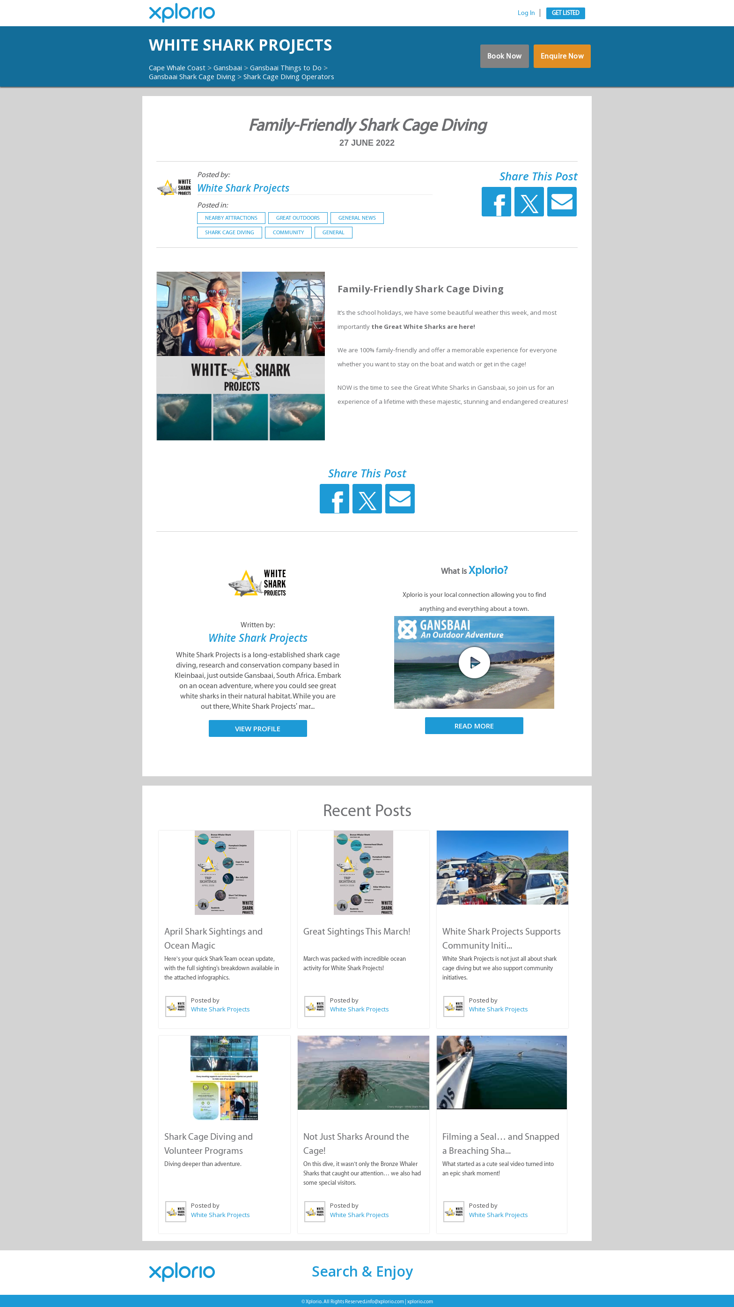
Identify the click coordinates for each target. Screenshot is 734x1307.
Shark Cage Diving (229, 232)
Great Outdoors (298, 218)
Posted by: (213, 174)
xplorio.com (420, 1300)
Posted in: (212, 205)
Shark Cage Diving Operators (307, 76)
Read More (474, 725)
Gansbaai (236, 67)
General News (357, 218)
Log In (526, 13)
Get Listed (566, 12)
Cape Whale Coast (181, 67)
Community (288, 232)
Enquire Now (561, 58)
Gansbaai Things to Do (301, 67)
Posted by (205, 999)
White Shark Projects (261, 45)
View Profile (257, 728)
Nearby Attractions (231, 218)
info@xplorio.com (385, 1300)
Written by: (258, 624)
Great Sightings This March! (356, 930)
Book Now (499, 58)
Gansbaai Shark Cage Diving (198, 76)
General (334, 232)
